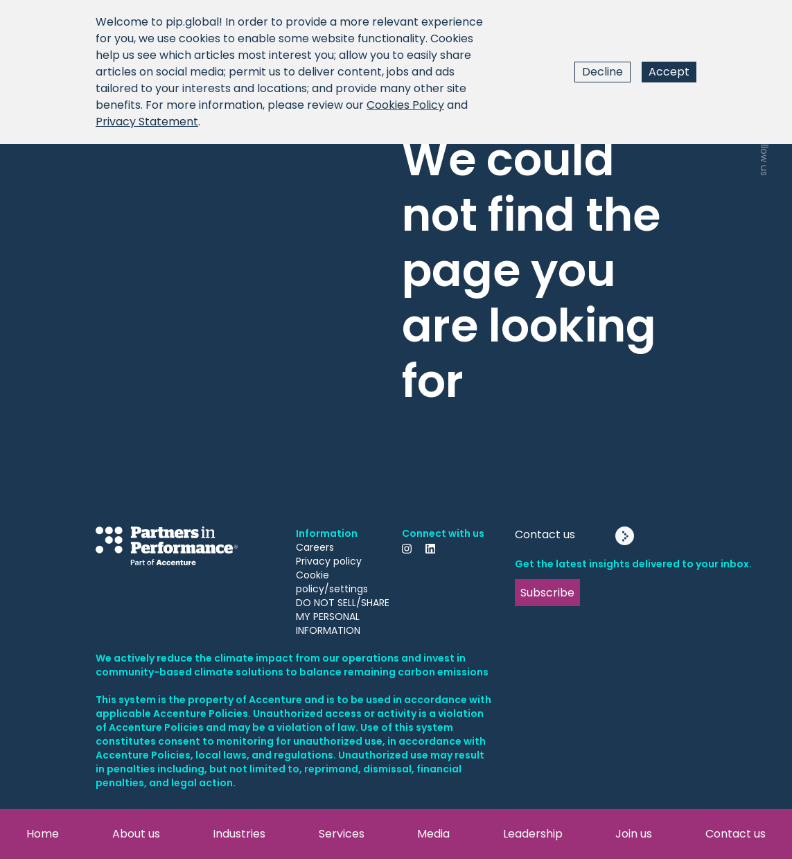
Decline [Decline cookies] (602, 72)
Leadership (533, 834)
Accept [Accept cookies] (669, 72)
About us (136, 834)
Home (42, 834)
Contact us (735, 834)
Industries (239, 834)
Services (341, 834)
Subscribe (547, 593)
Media (433, 834)
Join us (633, 834)
